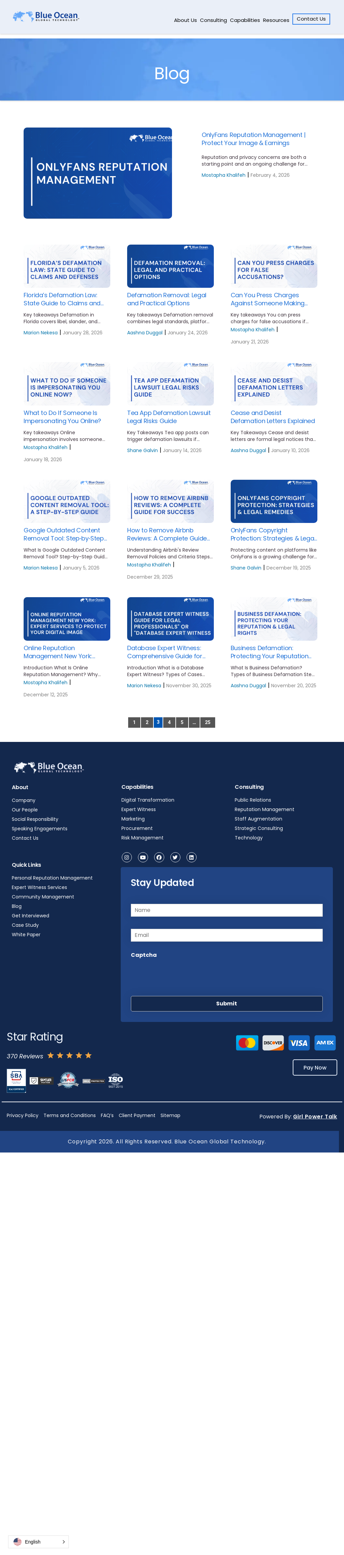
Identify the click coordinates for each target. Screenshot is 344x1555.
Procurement (137, 828)
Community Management (43, 896)
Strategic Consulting (259, 828)
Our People (25, 809)
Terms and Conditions (70, 1115)
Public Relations (253, 800)
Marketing (133, 818)
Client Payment (137, 1115)
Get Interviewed (30, 915)
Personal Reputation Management (52, 877)
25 (207, 722)
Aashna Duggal (145, 332)
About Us (185, 20)
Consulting (213, 20)
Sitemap (170, 1115)
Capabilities (245, 20)
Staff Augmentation (258, 818)
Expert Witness (138, 809)
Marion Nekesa (41, 332)
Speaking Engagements (39, 828)
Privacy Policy (22, 1115)
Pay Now (315, 1067)
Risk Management (142, 837)
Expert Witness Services (39, 887)
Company (23, 800)
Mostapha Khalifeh (224, 175)
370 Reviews (25, 1056)
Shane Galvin (142, 450)
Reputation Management (264, 809)
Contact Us (311, 18)
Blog (17, 906)
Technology (249, 837)
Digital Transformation (147, 800)
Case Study (25, 925)
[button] (38, 1542)
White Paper (26, 934)
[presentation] (182, 975)
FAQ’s (107, 1115)
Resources (276, 20)
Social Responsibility (35, 819)
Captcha (144, 955)
